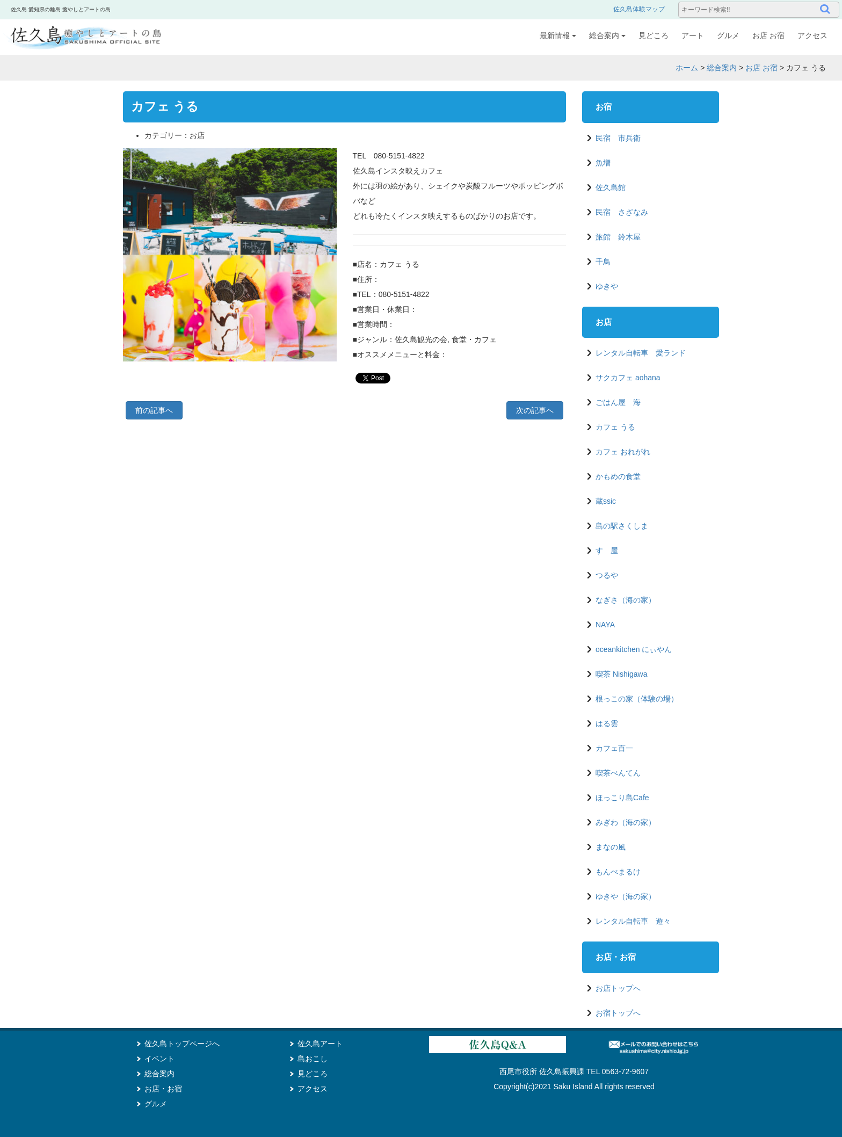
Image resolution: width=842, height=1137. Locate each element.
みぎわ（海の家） (626, 822)
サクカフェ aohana (628, 377)
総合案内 (607, 35)
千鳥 (603, 261)
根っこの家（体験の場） (637, 698)
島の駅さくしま (622, 526)
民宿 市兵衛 (618, 138)
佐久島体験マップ (639, 9)
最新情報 (558, 35)
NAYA (605, 624)
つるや (607, 575)
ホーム (687, 67)
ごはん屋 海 (618, 402)
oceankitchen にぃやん (634, 649)
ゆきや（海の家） (626, 896)
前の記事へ (154, 410)
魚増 (603, 162)
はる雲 (607, 723)
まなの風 (611, 847)
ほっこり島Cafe (622, 797)
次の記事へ (535, 410)
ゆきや (607, 286)
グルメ (728, 35)
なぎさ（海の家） (626, 600)
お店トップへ (618, 988)
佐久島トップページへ (182, 1043)
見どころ (653, 35)
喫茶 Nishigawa (621, 674)
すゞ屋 (607, 550)
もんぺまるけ (618, 871)
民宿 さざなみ (622, 212)
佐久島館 (611, 187)
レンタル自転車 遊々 (633, 921)
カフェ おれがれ (623, 451)
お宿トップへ (618, 1013)
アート (692, 35)
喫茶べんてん (618, 773)
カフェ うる (615, 427)
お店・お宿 (163, 1088)
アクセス (812, 35)
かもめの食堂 (618, 476)
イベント (159, 1058)
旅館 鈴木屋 (618, 237)
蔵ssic (606, 501)
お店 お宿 (768, 35)
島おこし (312, 1058)
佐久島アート (320, 1043)
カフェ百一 (614, 748)
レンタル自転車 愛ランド (641, 353)
